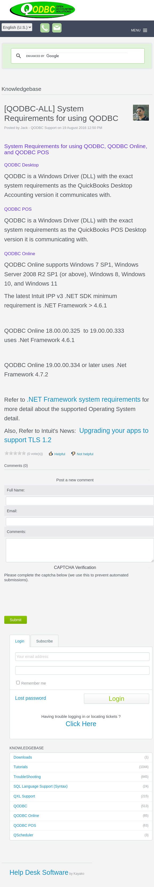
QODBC (81, 806)
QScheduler (81, 835)
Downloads (81, 757)
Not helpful (82, 453)
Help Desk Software (39, 872)
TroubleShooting (81, 777)
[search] (77, 56)
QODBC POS (81, 825)
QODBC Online (81, 816)
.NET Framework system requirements (83, 399)
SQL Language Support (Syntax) (81, 786)
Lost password (30, 698)
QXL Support (81, 796)
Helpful (56, 453)
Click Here (81, 723)
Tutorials (81, 767)
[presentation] (44, 598)
